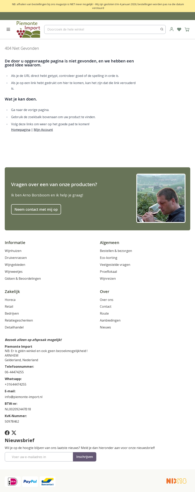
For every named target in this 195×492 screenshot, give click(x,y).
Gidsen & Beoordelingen (23, 278)
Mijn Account (43, 129)
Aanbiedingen (110, 320)
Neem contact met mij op (36, 209)
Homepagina (20, 129)
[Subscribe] (84, 456)
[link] (171, 29)
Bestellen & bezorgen (116, 251)
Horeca (10, 300)
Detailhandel (14, 327)
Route (104, 313)
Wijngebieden (15, 264)
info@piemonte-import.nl (23, 397)
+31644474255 (15, 384)
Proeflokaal (108, 271)
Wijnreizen (108, 278)
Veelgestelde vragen (115, 264)
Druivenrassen (16, 258)
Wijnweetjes (14, 271)
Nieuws (105, 327)
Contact (105, 306)
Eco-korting (108, 258)
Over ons (106, 300)
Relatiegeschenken (19, 320)
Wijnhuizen (13, 251)
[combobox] (105, 29)
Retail (9, 306)
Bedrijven (12, 313)
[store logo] (28, 29)
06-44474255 (14, 372)
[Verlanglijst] (179, 29)
